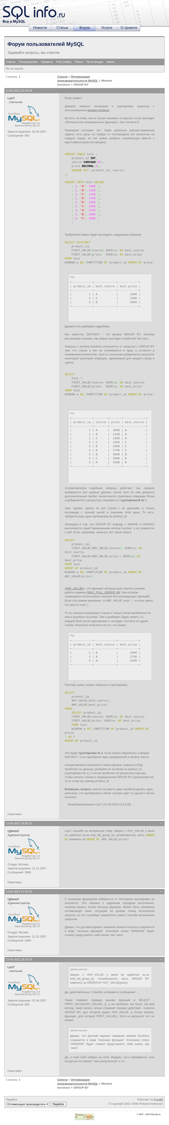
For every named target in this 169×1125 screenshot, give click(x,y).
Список (10, 62)
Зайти (110, 62)
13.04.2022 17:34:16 (19, 891)
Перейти (36, 1102)
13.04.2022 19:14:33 (19, 959)
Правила (47, 62)
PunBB (158, 1099)
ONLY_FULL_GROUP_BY (103, 592)
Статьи (62, 28)
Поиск (79, 62)
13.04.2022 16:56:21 (19, 823)
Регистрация (94, 62)
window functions (98, 110)
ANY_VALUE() (75, 588)
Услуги (106, 28)
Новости (40, 28)
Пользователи (28, 62)
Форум (84, 28)
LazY (11, 98)
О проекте (129, 28)
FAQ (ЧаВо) (64, 62)
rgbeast (13, 831)
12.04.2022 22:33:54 (19, 90)
